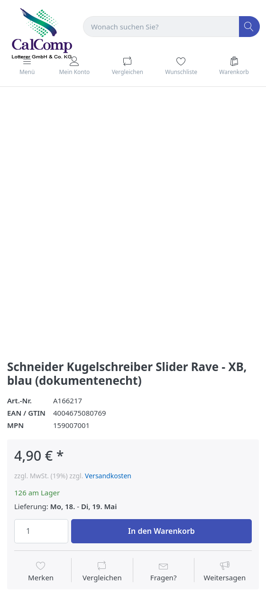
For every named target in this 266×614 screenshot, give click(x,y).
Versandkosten (108, 475)
